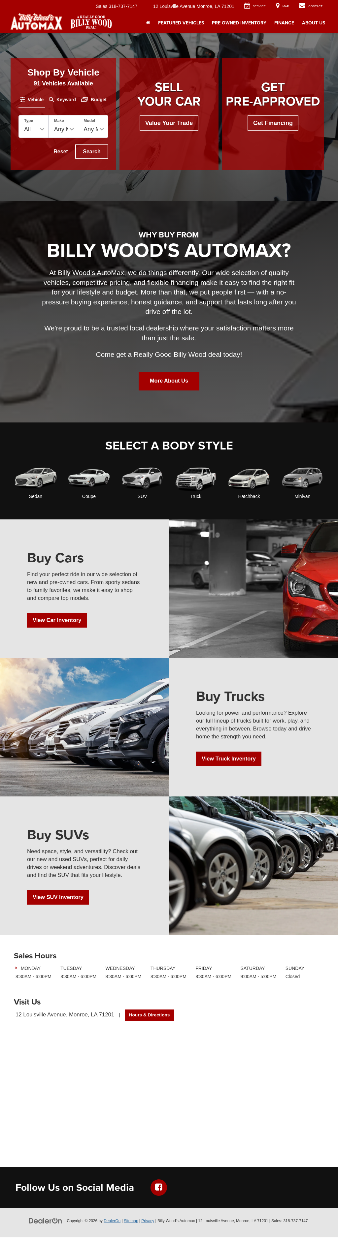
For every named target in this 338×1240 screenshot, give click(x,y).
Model (89, 120)
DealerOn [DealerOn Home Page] (112, 1223)
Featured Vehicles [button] (181, 22)
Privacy (147, 1223)
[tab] (31, 99)
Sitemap (131, 1223)
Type (28, 120)
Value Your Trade (169, 123)
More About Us (169, 382)
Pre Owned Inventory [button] (239, 22)
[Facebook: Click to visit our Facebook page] (159, 1190)
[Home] (148, 22)
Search (91, 151)
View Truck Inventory (231, 761)
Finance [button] (284, 22)
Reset (60, 151)
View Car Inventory (59, 623)
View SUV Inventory (60, 900)
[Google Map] (169, 1091)
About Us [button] (313, 22)
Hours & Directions (150, 1017)
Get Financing (273, 123)
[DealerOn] (45, 1223)
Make (59, 120)
